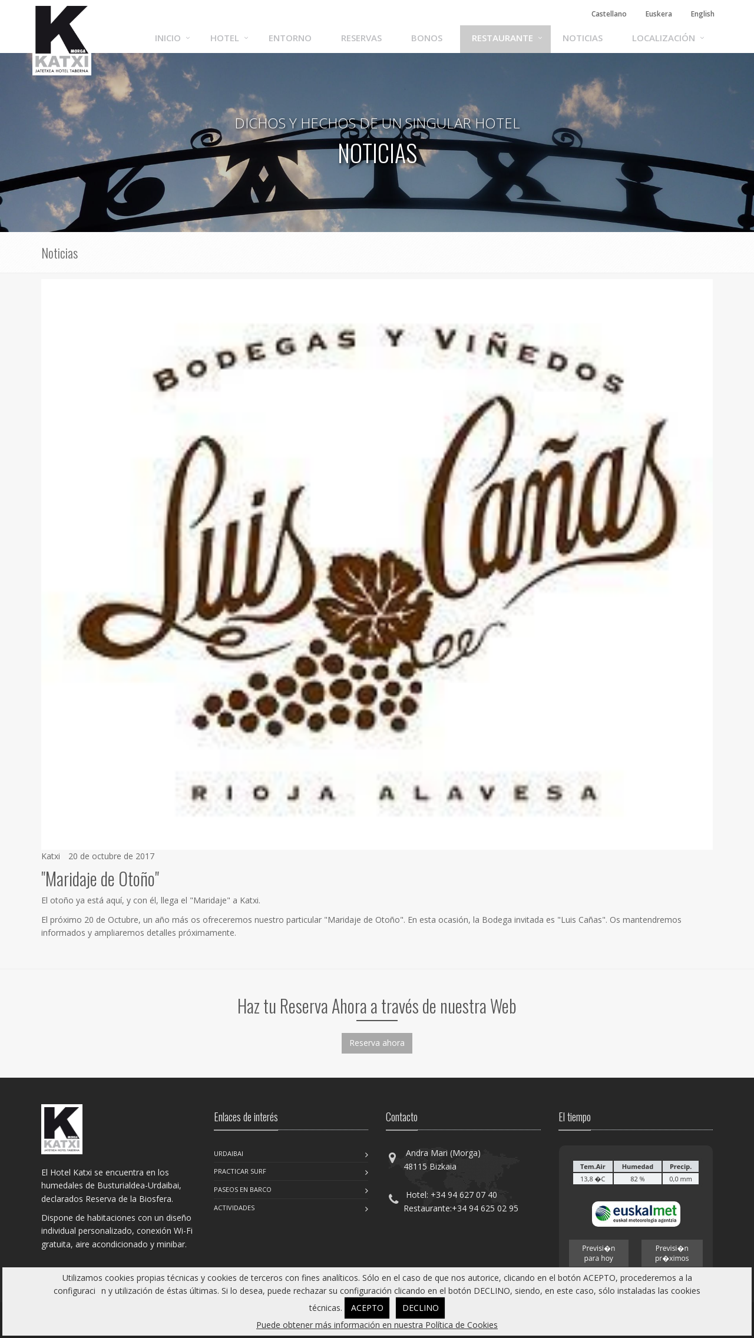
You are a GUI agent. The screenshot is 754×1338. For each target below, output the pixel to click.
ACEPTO (367, 1307)
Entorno (290, 38)
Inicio (168, 38)
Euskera (659, 14)
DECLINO (420, 1307)
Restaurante (502, 38)
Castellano (609, 14)
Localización (663, 38)
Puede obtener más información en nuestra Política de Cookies (377, 1324)
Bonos (426, 38)
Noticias (583, 38)
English (703, 14)
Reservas (361, 38)
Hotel (224, 38)
